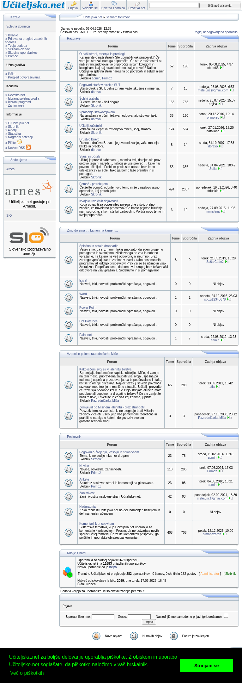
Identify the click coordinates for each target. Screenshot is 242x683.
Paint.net (85, 335)
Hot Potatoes (88, 321)
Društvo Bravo (89, 139)
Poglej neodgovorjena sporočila (215, 32)
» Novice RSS (18, 148)
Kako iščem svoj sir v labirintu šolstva (105, 369)
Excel (83, 280)
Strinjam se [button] (206, 665)
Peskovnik (74, 436)
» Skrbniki (12, 126)
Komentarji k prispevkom (96, 523)
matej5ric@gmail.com (213, 90)
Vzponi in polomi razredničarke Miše (92, 354)
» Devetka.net (15, 95)
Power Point (87, 307)
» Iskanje (11, 35)
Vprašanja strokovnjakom (97, 112)
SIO (9, 215)
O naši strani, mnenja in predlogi (101, 54)
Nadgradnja (87, 506)
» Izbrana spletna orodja (22, 98)
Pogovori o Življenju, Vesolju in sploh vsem (109, 452)
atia (212, 386)
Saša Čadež (214, 262)
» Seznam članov (17, 49)
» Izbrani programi (18, 102)
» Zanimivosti (14, 105)
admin (96, 78)
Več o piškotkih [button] (27, 673)
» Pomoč (11, 56)
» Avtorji (10, 130)
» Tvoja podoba (16, 45)
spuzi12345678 (215, 299)
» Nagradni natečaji (19, 137)
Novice (84, 466)
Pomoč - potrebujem (93, 184)
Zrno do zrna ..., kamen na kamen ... (92, 230)
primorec (213, 117)
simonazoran (212, 534)
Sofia (213, 169)
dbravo (96, 92)
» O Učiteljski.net (17, 123)
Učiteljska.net (92, 17)
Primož (107, 78)
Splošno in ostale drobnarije (98, 246)
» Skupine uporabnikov (21, 52)
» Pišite (13, 143)
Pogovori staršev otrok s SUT (99, 85)
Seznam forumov (118, 17)
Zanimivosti (87, 493)
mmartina (213, 211)
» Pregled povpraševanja (22, 77)
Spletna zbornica (18, 26)
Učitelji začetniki (90, 125)
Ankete (84, 479)
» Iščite (10, 74)
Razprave (74, 38)
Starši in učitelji (89, 156)
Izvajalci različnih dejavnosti (98, 201)
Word (83, 294)
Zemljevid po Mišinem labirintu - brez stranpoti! (112, 407)
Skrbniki (96, 105)
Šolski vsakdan (89, 98)
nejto (113, 567)
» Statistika (13, 133)
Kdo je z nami (76, 553)
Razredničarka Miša (105, 400)
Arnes (10, 169)
